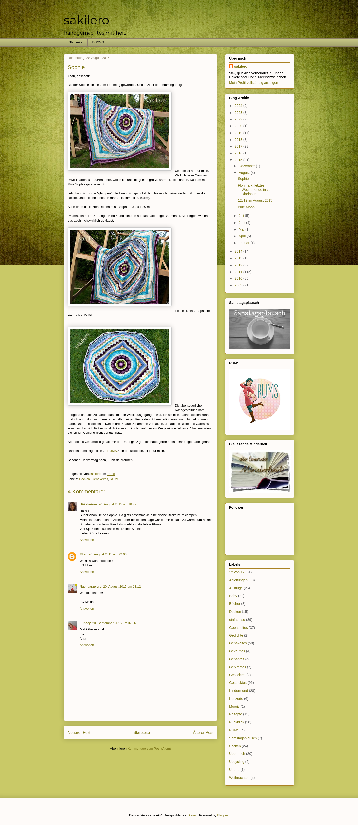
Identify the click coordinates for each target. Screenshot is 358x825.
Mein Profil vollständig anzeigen (253, 83)
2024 (239, 106)
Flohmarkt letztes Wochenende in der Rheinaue (255, 189)
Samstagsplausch (243, 738)
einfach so (237, 620)
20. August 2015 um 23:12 (122, 586)
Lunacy (85, 623)
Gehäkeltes (100, 479)
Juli (242, 216)
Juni (242, 223)
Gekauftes (237, 651)
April (243, 236)
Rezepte (235, 714)
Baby (233, 596)
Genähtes (236, 659)
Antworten (87, 540)
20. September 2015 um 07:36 (114, 623)
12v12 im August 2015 (255, 200)
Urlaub (234, 770)
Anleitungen (238, 580)
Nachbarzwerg (91, 586)
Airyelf (192, 815)
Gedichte (236, 635)
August (244, 173)
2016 (239, 153)
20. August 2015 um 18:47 (117, 504)
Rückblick (236, 722)
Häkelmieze (88, 504)
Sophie (243, 179)
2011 (239, 272)
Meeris (234, 706)
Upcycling (236, 762)
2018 (239, 140)
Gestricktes (238, 683)
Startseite (76, 42)
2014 (239, 251)
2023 (239, 113)
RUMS (112, 451)
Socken (235, 746)
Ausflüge (236, 588)
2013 (239, 258)
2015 (239, 160)
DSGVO (98, 42)
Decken (84, 479)
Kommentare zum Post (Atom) (149, 748)
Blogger (222, 815)
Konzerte (236, 699)
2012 (239, 265)
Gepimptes (237, 667)
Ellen (83, 554)
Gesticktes (237, 675)
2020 (239, 126)
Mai (242, 229)
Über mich (237, 754)
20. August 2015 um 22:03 (108, 554)
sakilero (86, 20)
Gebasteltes (238, 627)
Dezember (247, 166)
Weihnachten (239, 778)
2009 (239, 285)
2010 (239, 278)
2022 (239, 119)
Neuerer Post (79, 732)
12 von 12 (237, 572)
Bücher (234, 604)
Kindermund (238, 691)
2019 (239, 133)
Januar (244, 243)
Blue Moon (246, 207)
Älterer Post (203, 732)
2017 (239, 146)
